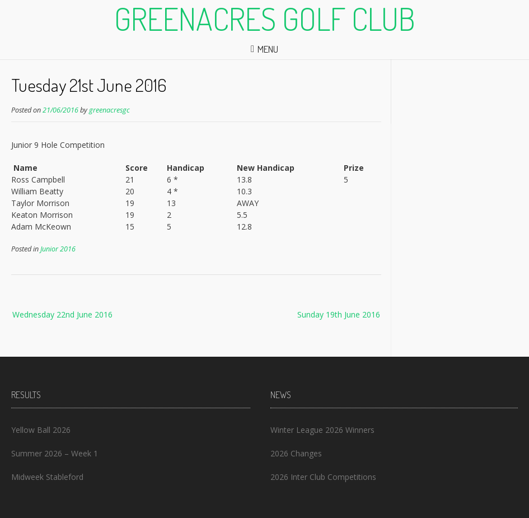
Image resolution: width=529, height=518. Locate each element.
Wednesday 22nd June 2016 (62, 314)
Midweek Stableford (47, 477)
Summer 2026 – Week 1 (54, 453)
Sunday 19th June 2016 (338, 314)
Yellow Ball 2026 (41, 429)
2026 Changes (296, 453)
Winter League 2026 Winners (322, 429)
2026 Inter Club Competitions (323, 477)
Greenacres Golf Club (264, 18)
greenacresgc (109, 110)
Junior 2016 (58, 249)
